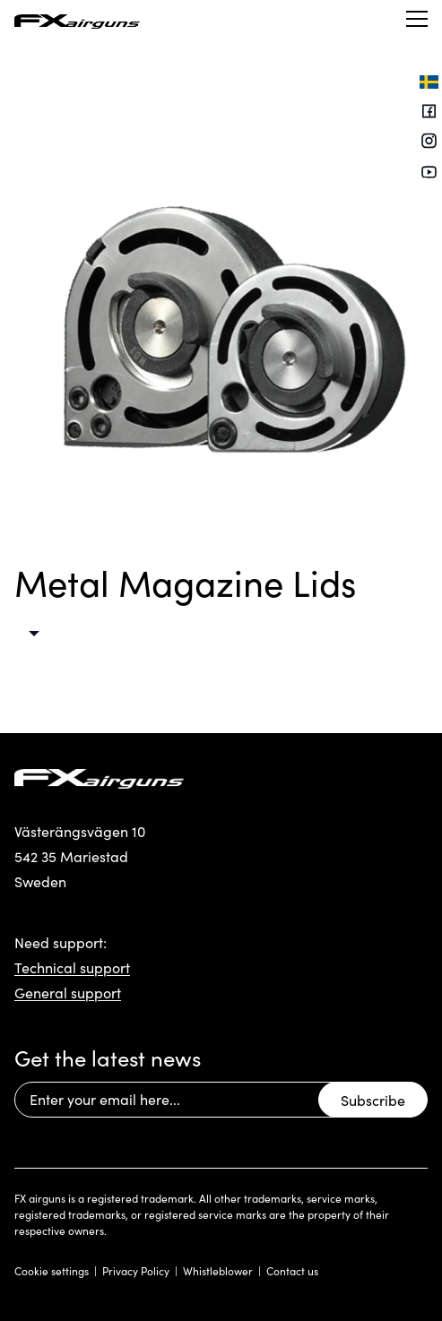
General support (67, 992)
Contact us (292, 1271)
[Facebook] (429, 112)
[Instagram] (429, 143)
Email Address (13, 1082)
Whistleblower (218, 1271)
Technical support (72, 967)
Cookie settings (51, 1271)
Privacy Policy (135, 1271)
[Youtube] (429, 172)
